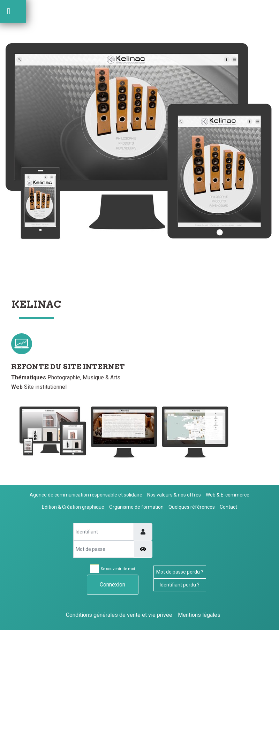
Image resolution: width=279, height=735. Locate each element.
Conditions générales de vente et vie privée (119, 615)
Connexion (112, 584)
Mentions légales (199, 615)
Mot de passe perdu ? (179, 572)
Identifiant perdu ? (179, 585)
